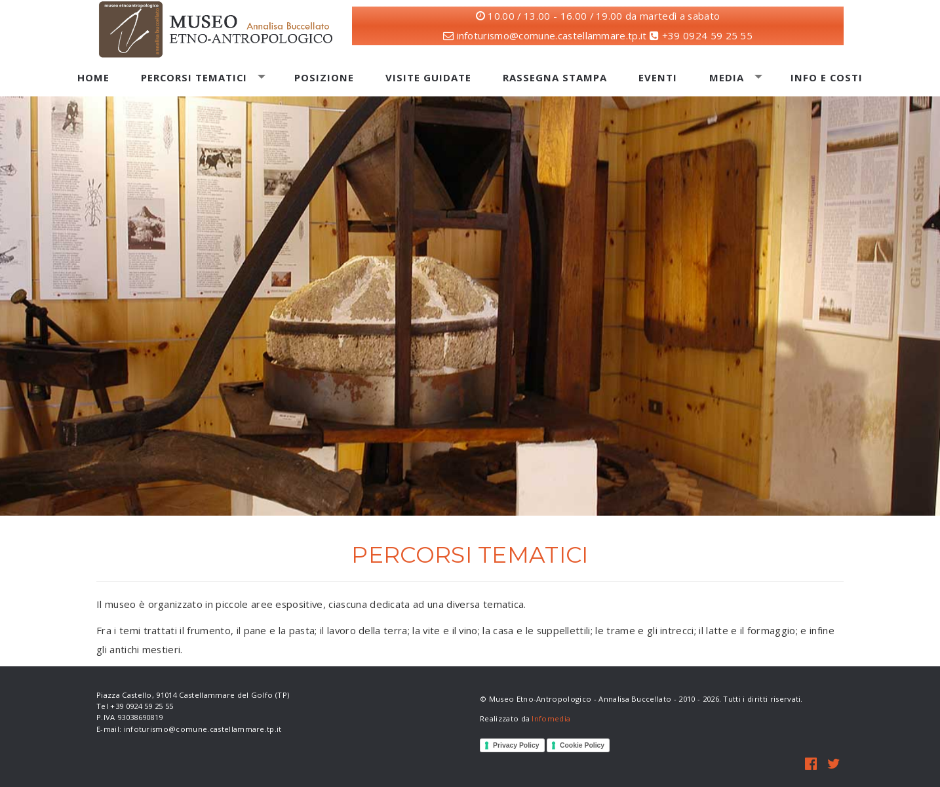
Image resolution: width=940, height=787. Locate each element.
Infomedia (551, 718)
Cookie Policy (582, 745)
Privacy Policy (516, 745)
